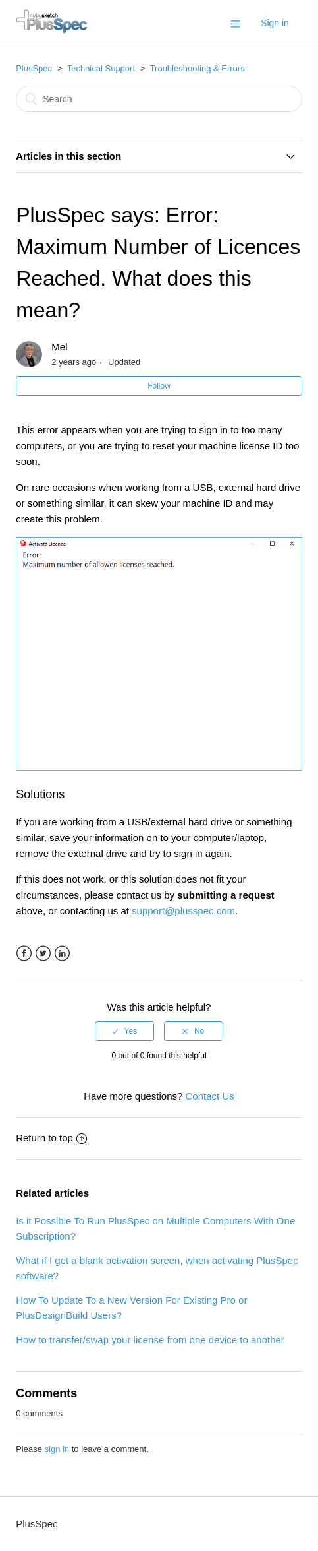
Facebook (24, 953)
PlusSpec (34, 68)
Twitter (43, 953)
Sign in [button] (275, 23)
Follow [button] (159, 386)
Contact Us (210, 1096)
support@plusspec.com (183, 910)
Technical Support (101, 68)
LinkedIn (62, 953)
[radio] (124, 1031)
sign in (57, 1449)
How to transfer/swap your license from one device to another (150, 1339)
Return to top (51, 1137)
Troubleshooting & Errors (197, 68)
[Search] (159, 99)
